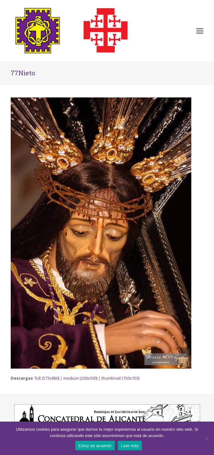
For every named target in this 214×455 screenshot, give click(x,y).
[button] (199, 30)
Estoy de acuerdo (95, 445)
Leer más (130, 445)
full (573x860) (47, 378)
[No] (206, 438)
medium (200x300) (80, 378)
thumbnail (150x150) (120, 378)
